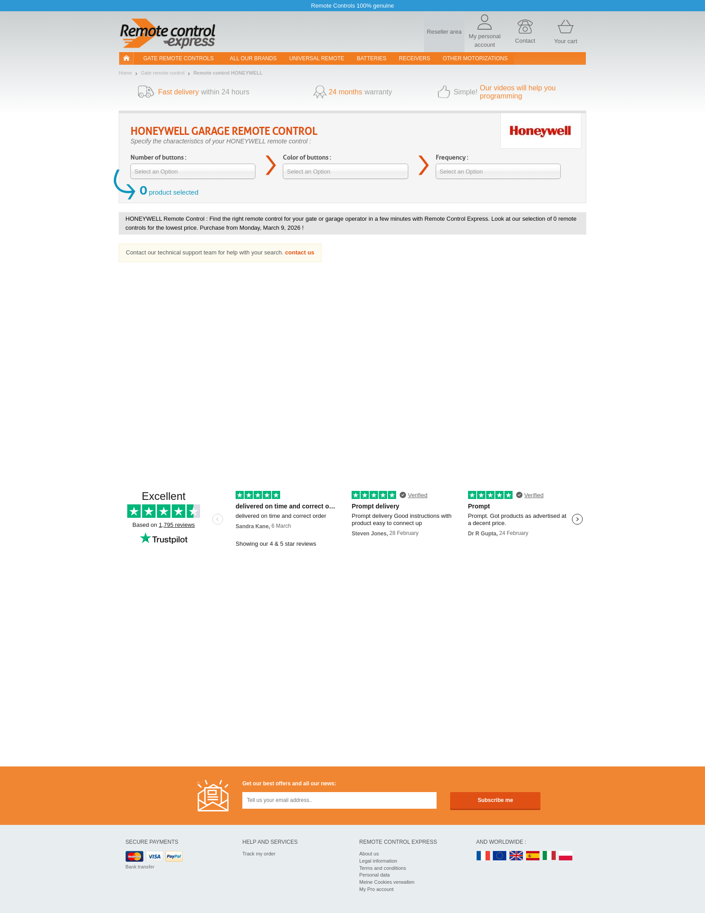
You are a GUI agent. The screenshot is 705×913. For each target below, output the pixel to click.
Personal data (374, 874)
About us (369, 853)
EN (500, 856)
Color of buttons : (307, 157)
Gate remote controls (178, 58)
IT (549, 856)
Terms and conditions (382, 868)
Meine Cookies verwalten (387, 882)
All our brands (253, 58)
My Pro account (376, 889)
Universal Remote (316, 58)
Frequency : (452, 157)
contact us (299, 252)
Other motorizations (475, 58)
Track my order (259, 853)
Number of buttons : (158, 157)
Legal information (378, 861)
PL (566, 856)
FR (483, 856)
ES (533, 856)
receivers (414, 58)
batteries (372, 58)
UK (516, 856)
